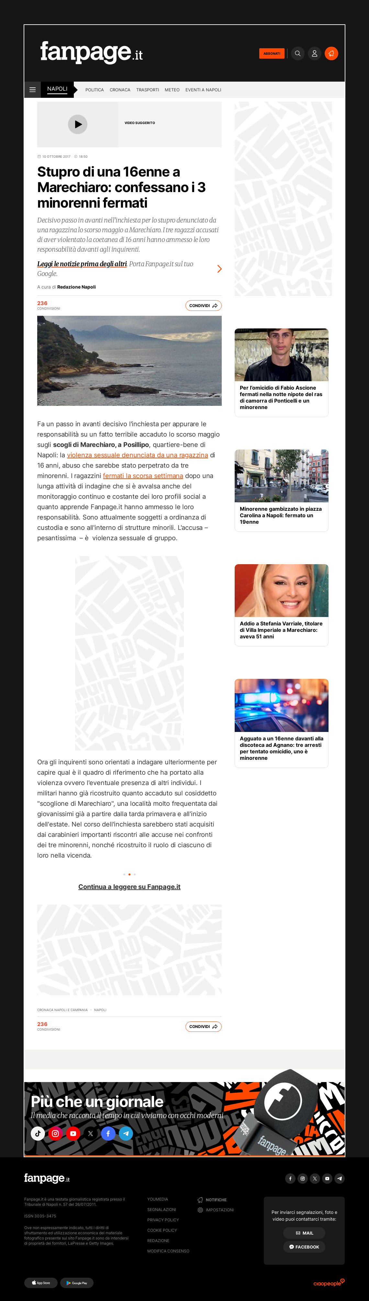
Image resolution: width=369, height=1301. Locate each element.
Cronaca (120, 89)
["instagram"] (56, 1133)
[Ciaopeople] (329, 1284)
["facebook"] (110, 1133)
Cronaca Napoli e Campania (62, 1009)
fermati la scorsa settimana (143, 476)
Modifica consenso (168, 1251)
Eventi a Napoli (203, 89)
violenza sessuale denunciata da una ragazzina (137, 455)
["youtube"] (74, 1133)
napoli (57, 89)
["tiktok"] (38, 1133)
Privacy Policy (163, 1219)
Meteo (172, 89)
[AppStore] (41, 1283)
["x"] (92, 1133)
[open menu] (32, 90)
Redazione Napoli (76, 287)
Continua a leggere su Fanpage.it (129, 887)
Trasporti (147, 89)
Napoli (100, 1009)
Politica (94, 89)
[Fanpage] (47, 1178)
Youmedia (157, 1199)
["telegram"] (128, 1133)
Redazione (158, 1240)
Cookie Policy (162, 1230)
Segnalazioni (161, 1209)
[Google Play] (77, 1283)
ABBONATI (271, 53)
